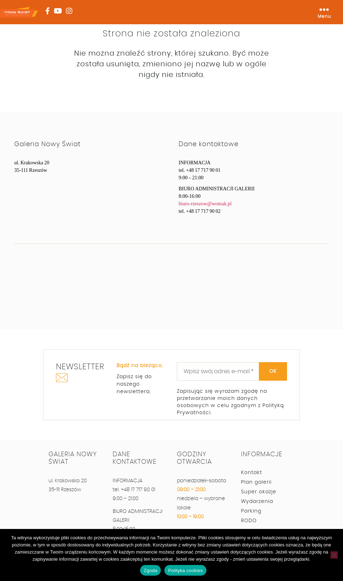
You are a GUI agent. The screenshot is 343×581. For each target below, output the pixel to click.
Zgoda (150, 570)
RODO (249, 520)
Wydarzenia (257, 501)
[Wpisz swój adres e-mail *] (232, 371)
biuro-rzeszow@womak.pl (205, 204)
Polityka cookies (185, 570)
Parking (251, 511)
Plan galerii (256, 482)
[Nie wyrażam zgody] (334, 555)
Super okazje (258, 491)
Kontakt (251, 472)
